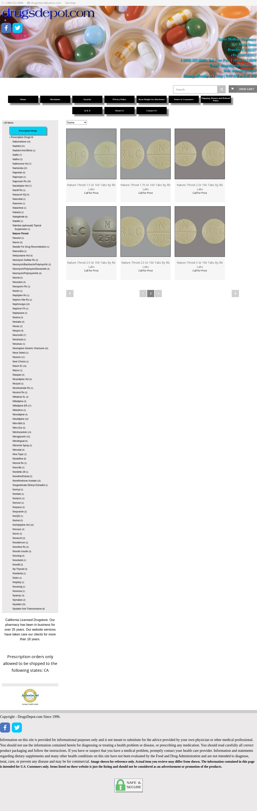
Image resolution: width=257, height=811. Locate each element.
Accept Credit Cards (30, 704)
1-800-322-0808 (14, 3)
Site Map (70, 3)
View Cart (246, 89)
